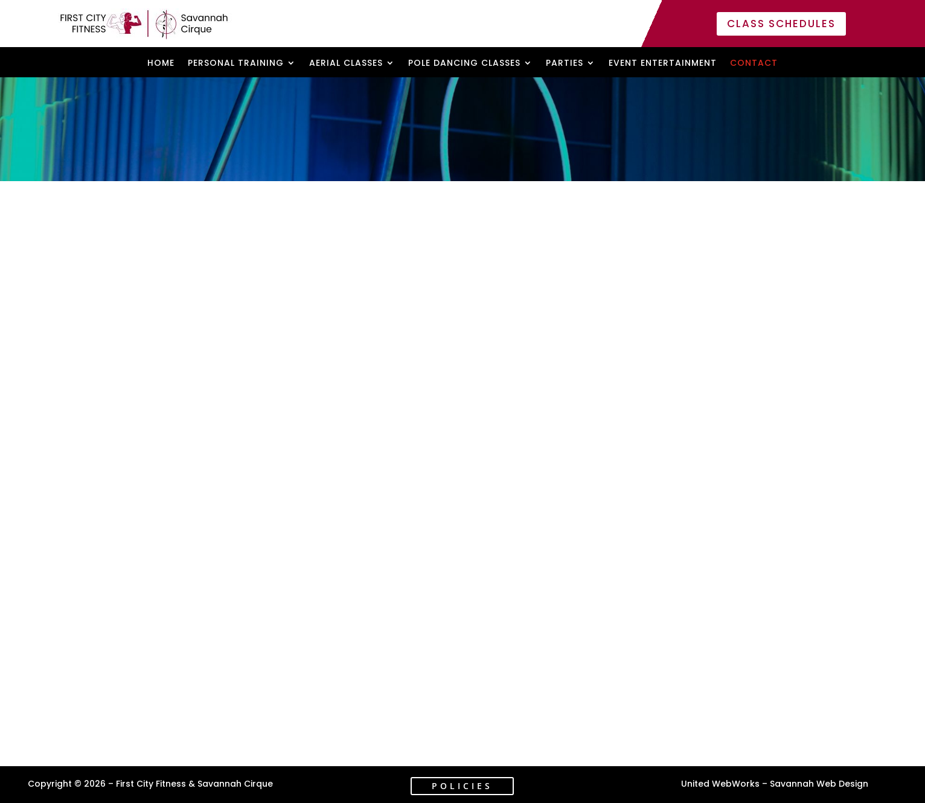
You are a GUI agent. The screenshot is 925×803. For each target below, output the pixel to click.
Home (160, 64)
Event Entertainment (663, 64)
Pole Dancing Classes (464, 64)
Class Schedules (781, 23)
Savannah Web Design (819, 784)
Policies (462, 786)
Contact (754, 64)
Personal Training (236, 64)
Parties (564, 64)
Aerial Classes (346, 64)
